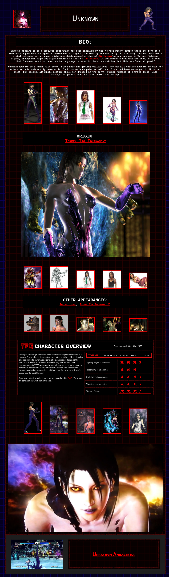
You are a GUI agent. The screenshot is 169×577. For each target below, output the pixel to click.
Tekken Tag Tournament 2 (95, 304)
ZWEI (70, 378)
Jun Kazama (91, 59)
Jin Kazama (105, 56)
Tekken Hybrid (68, 304)
